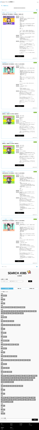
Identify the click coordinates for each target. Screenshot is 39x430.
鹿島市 (3, 403)
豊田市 (17, 342)
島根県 (2, 364)
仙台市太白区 (10, 305)
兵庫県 (2, 356)
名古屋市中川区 (4, 342)
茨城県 (2, 325)
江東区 (25, 309)
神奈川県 (2, 313)
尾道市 (28, 375)
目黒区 (34, 309)
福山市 (33, 375)
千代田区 (3, 309)
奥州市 (3, 301)
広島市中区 (3, 373)
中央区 (8, 309)
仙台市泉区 (16, 305)
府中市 (21, 311)
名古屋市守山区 (11, 342)
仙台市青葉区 (4, 305)
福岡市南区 (21, 395)
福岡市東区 (3, 395)
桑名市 (3, 350)
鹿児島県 (2, 409)
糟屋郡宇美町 (33, 397)
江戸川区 (17, 311)
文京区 (21, 309)
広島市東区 (9, 373)
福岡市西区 (27, 395)
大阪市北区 (3, 354)
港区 (12, 309)
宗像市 (22, 397)
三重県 (2, 348)
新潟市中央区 (4, 334)
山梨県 (2, 336)
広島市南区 (15, 373)
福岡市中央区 (16, 395)
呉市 (15, 375)
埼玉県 (2, 317)
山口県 (2, 382)
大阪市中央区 (9, 354)
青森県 (2, 295)
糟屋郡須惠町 (4, 399)
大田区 (3, 311)
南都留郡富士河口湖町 (5, 338)
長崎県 (2, 405)
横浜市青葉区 (4, 315)
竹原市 (19, 375)
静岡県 (2, 344)
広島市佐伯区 (10, 375)
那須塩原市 (3, 330)
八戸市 (3, 297)
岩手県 (2, 299)
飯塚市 (8, 397)
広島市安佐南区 (27, 373)
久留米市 (3, 397)
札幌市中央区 (4, 293)
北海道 (2, 291)
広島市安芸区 (4, 375)
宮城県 (2, 303)
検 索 (36, 279)
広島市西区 (20, 373)
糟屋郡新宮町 (10, 399)
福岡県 (2, 393)
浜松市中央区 (4, 346)
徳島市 (3, 387)
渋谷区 (7, 311)
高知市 (3, 391)
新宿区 (16, 309)
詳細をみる (19, 56)
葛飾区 (12, 311)
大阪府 (2, 352)
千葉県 (2, 321)
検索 (34, 417)
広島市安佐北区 (34, 373)
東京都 (2, 307)
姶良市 (3, 411)
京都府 (2, 360)
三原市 (24, 375)
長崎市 (3, 407)
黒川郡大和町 (22, 305)
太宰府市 (27, 397)
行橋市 (12, 397)
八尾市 (15, 354)
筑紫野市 (17, 397)
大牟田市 (33, 395)
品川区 (30, 309)
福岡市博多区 (9, 395)
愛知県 (2, 340)
